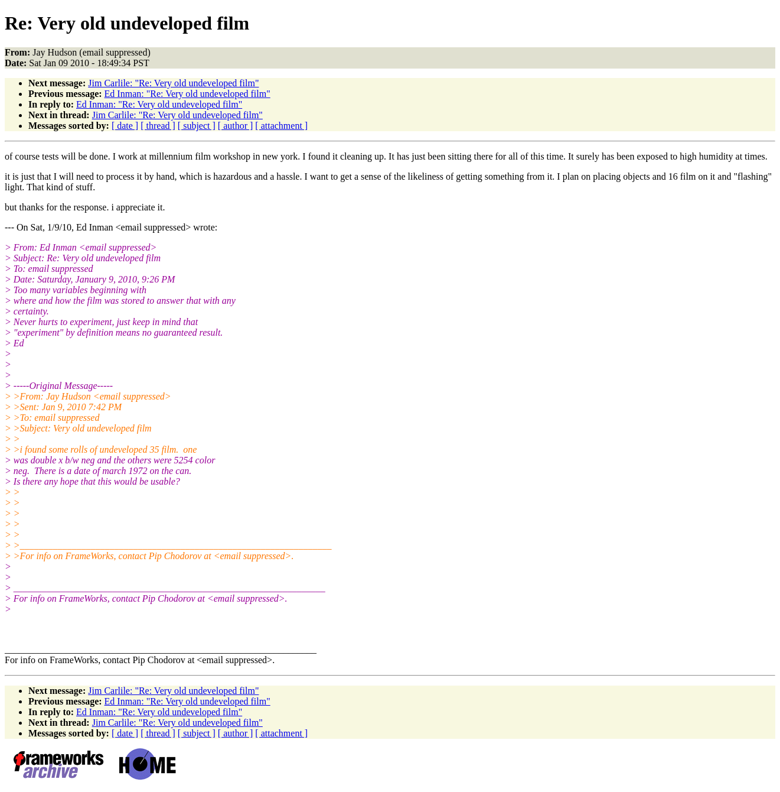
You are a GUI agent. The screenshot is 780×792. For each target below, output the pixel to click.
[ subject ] (197, 126)
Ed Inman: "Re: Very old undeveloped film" (187, 94)
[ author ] (235, 126)
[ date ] (125, 126)
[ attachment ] (281, 126)
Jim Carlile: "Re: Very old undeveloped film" (173, 83)
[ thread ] (158, 126)
